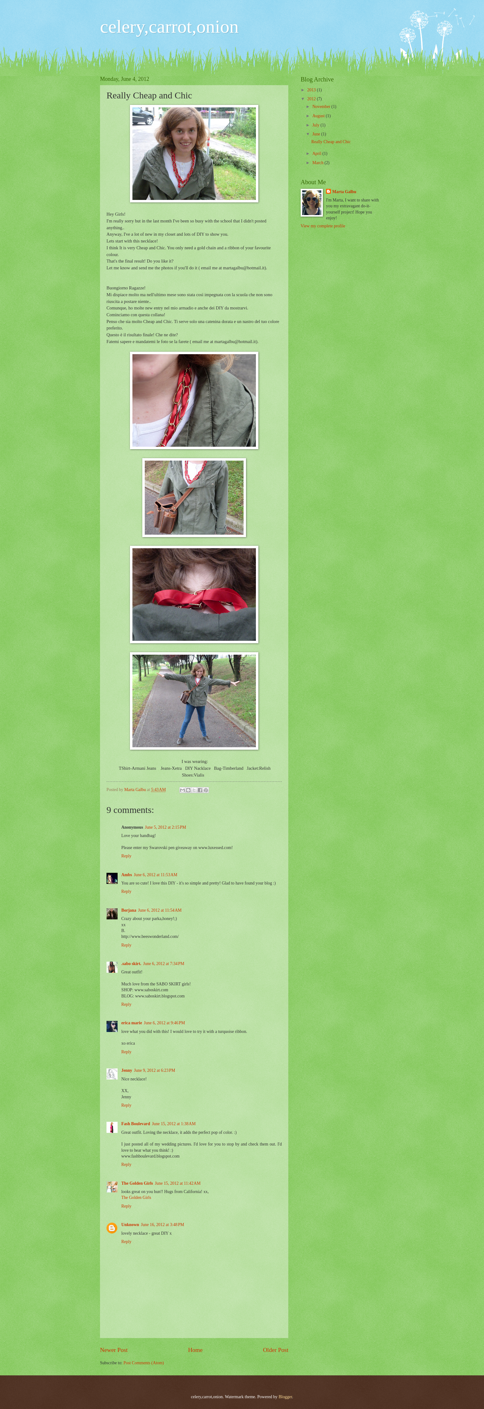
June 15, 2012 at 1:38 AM (174, 1123)
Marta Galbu (344, 191)
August (319, 116)
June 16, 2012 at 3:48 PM (162, 1224)
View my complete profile (323, 226)
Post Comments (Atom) (143, 1363)
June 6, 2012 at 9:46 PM (164, 1023)
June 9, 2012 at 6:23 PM (154, 1070)
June (316, 134)
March (318, 162)
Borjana (128, 910)
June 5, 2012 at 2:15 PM (165, 827)
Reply (126, 856)
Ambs (126, 874)
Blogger (285, 1396)
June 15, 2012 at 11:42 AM (178, 1183)
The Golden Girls (137, 1183)
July (316, 125)
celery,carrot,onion (169, 26)
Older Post (275, 1350)
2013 (312, 90)
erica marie (131, 1023)
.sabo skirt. (131, 963)
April (317, 153)
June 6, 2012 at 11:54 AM (160, 910)
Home (195, 1350)
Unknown (130, 1224)
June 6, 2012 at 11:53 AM (155, 874)
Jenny (126, 1070)
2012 (312, 99)
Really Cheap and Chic (331, 141)
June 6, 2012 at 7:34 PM (163, 963)
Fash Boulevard (135, 1123)
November (322, 106)
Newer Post (114, 1350)
